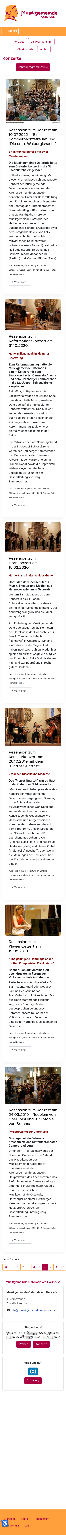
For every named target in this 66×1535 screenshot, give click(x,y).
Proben (23, 1344)
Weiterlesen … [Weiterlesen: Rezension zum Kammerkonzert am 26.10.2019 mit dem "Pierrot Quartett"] (20, 887)
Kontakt (25, 1518)
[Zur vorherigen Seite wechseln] (12, 1267)
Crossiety (33, 1380)
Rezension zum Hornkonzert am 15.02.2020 (23, 563)
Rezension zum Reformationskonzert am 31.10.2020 (31, 341)
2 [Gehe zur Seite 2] (23, 1267)
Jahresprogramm (41, 41)
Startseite (10, 1518)
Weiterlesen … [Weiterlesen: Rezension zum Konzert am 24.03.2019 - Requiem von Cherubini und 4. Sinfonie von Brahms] (20, 1240)
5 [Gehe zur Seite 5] (40, 1267)
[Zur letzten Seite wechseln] (62, 1267)
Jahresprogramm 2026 (33, 67)
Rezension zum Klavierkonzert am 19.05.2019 (25, 946)
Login (27, 1525)
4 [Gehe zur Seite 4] (34, 1267)
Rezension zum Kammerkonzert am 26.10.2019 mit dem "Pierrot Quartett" (26, 759)
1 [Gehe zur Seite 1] (18, 1267)
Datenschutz (11, 1525)
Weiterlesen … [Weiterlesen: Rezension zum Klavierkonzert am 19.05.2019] (20, 1049)
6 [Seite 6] (45, 1267)
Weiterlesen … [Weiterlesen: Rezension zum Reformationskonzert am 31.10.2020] (20, 505)
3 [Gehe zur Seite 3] (29, 1267)
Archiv (44, 49)
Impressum (42, 1518)
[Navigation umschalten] (10, 31)
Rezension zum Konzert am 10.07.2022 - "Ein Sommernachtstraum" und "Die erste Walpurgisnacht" (33, 137)
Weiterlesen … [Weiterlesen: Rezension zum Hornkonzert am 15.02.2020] (20, 690)
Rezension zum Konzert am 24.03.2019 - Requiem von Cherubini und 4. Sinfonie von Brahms (33, 1117)
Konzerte (19, 41)
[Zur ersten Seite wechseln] (5, 1267)
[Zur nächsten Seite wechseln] (56, 1267)
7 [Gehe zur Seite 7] (51, 1267)
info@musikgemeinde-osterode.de (33, 1310)
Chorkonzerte (25, 49)
